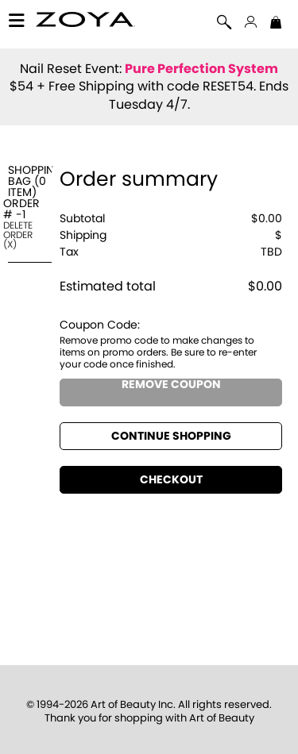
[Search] (224, 24)
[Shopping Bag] (275, 24)
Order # (21, 209)
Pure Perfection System (201, 69)
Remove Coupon (171, 384)
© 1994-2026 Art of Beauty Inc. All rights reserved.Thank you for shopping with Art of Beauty (149, 712)
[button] (85, 21)
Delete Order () (18, 235)
